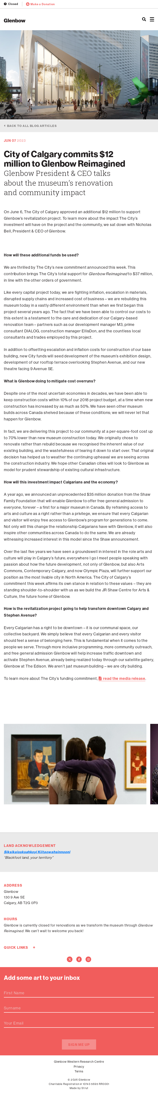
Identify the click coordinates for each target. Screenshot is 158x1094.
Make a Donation (40, 4)
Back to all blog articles (32, 125)
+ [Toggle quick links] (34, 947)
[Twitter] (69, 959)
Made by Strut (79, 1088)
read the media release (124, 678)
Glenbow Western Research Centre (79, 1062)
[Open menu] (152, 19)
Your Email (14, 1023)
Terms (79, 1071)
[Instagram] (88, 959)
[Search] (144, 19)
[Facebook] (79, 959)
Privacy (79, 1067)
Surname (12, 1008)
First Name (14, 993)
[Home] (52, 20)
